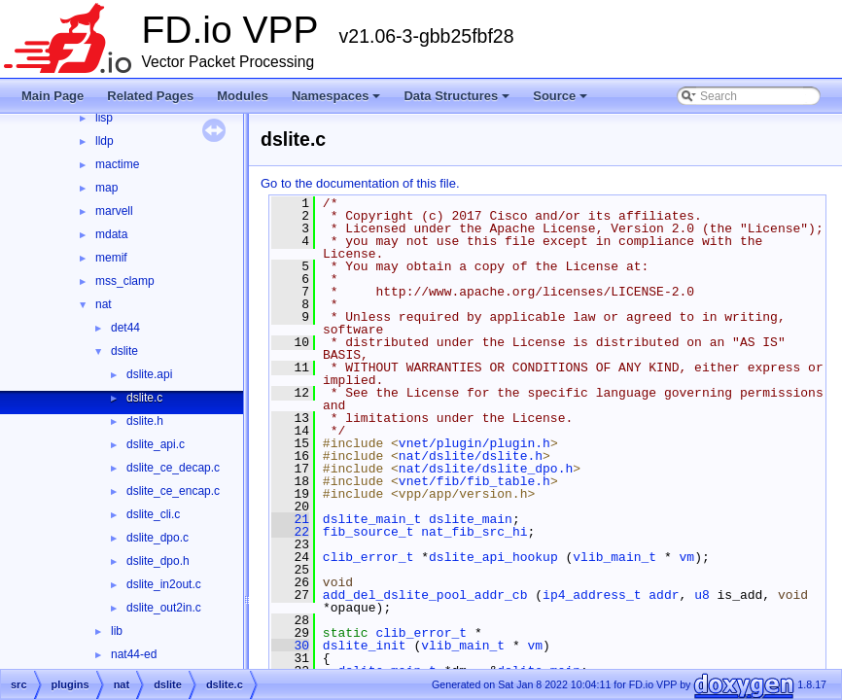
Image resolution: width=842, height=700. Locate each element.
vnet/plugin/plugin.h (474, 443)
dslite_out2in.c (163, 607)
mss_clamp (125, 281)
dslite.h (144, 421)
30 (290, 645)
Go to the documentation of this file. (360, 183)
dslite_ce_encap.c (173, 491)
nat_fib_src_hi (474, 532)
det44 (125, 327)
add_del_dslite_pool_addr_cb (425, 595)
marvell (114, 211)
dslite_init (364, 645)
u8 (702, 595)
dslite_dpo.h (158, 561)
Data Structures (456, 95)
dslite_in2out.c (163, 584)
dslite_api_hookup (493, 557)
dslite (124, 351)
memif (111, 257)
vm (686, 557)
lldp (104, 141)
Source (560, 95)
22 (290, 532)
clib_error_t (368, 557)
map (106, 187)
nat (103, 304)
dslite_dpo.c (157, 537)
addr (664, 595)
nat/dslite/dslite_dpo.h (486, 468)
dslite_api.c (155, 444)
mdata (111, 234)
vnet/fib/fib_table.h (474, 481)
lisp (104, 117)
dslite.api (149, 374)
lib (117, 631)
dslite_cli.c (153, 514)
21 (290, 519)
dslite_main (470, 519)
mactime (117, 164)
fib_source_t (368, 532)
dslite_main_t (372, 519)
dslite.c (144, 397)
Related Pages (150, 95)
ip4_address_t (592, 595)
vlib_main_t (614, 557)
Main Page (52, 95)
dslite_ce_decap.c (173, 467)
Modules (242, 95)
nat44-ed (134, 654)
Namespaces (336, 95)
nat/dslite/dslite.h (471, 456)
